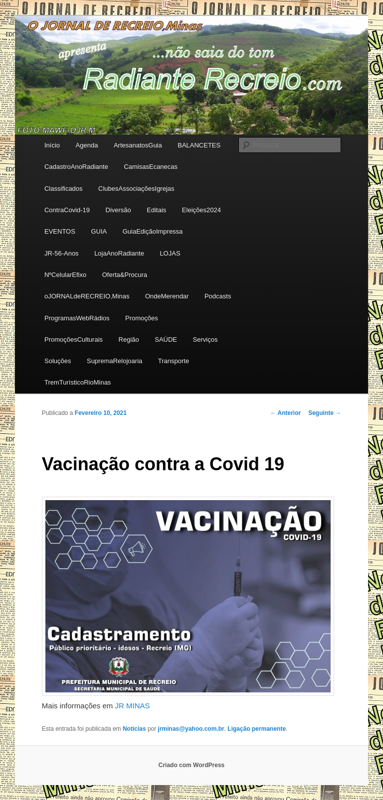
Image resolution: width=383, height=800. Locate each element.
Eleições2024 (201, 210)
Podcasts (217, 296)
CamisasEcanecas (151, 166)
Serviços (205, 339)
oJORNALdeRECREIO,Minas (87, 296)
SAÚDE (166, 339)
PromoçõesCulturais (73, 339)
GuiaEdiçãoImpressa (153, 231)
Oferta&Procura (124, 274)
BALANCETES (199, 145)
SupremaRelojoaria (114, 361)
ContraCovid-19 (67, 210)
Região (129, 339)
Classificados (63, 188)
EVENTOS (59, 231)
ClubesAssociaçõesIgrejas (136, 188)
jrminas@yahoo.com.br (191, 728)
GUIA (99, 231)
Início (52, 145)
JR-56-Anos (61, 253)
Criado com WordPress (191, 765)
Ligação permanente (256, 728)
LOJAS (170, 253)
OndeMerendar (167, 296)
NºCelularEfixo (65, 274)
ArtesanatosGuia (138, 145)
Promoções (141, 318)
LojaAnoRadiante (119, 253)
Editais (156, 210)
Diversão (118, 210)
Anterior (285, 412)
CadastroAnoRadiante (76, 166)
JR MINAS (132, 705)
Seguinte (324, 412)
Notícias (134, 728)
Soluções (57, 361)
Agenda (87, 145)
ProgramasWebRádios (77, 318)
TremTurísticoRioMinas (77, 382)
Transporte (173, 361)
